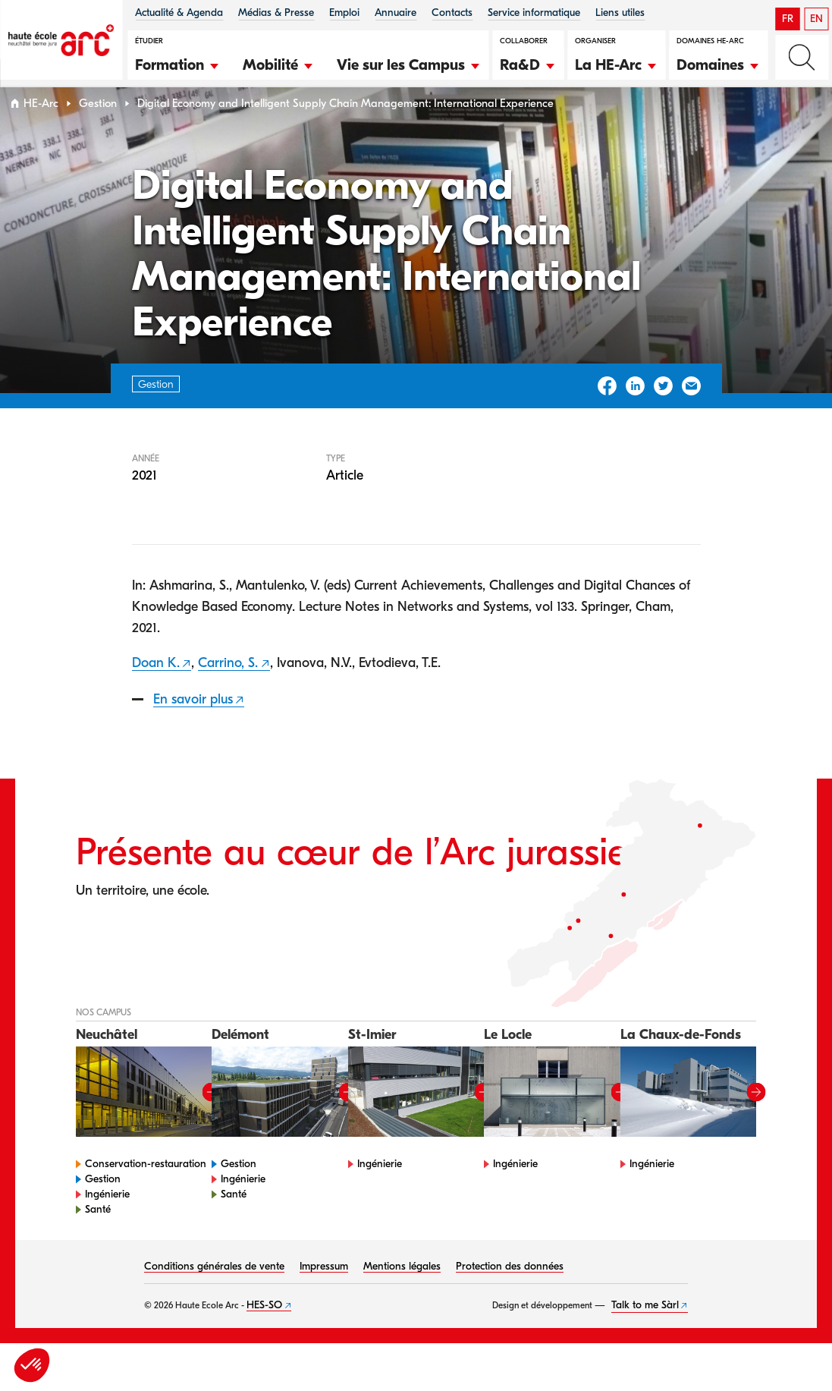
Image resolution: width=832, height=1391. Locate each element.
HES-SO (264, 1329)
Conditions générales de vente (214, 1291)
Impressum (324, 1291)
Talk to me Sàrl (645, 1329)
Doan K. (156, 687)
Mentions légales (402, 1291)
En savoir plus (193, 724)
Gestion (98, 127)
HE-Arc (41, 127)
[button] (177, 63)
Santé (98, 1234)
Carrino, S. (228, 687)
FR (787, 18)
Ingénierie (107, 1219)
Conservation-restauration (145, 1188)
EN (816, 18)
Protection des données (510, 1291)
